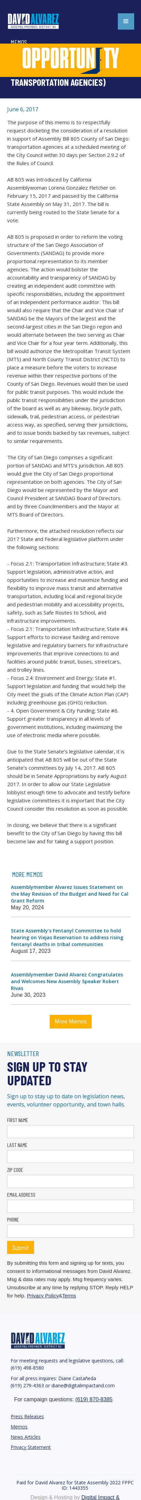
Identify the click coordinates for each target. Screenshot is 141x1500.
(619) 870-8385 (93, 1399)
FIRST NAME (17, 1120)
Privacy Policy (43, 1295)
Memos (19, 1426)
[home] (41, 21)
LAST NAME (17, 1145)
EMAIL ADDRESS (21, 1194)
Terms (69, 1295)
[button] (126, 21)
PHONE (13, 1219)
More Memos (71, 1021)
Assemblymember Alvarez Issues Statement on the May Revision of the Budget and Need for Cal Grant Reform (69, 894)
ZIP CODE (15, 1169)
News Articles (26, 1437)
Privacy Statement (31, 1447)
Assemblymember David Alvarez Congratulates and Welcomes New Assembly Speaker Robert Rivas (67, 981)
